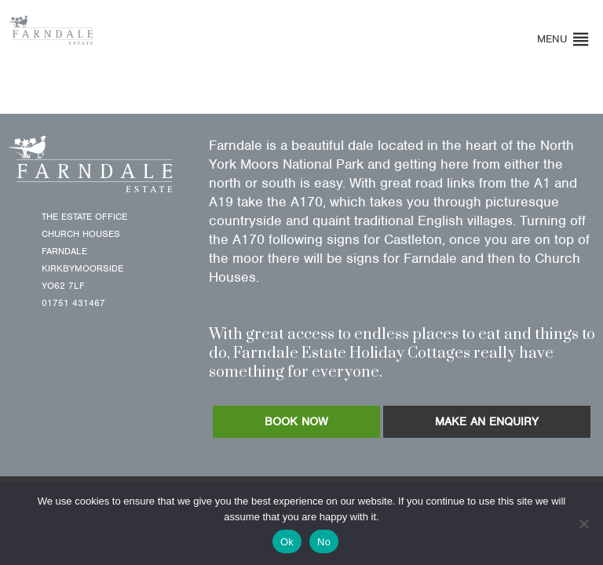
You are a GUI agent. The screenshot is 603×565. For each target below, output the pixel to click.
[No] (583, 523)
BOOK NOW (296, 421)
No (324, 542)
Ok (287, 542)
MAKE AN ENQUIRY (487, 421)
